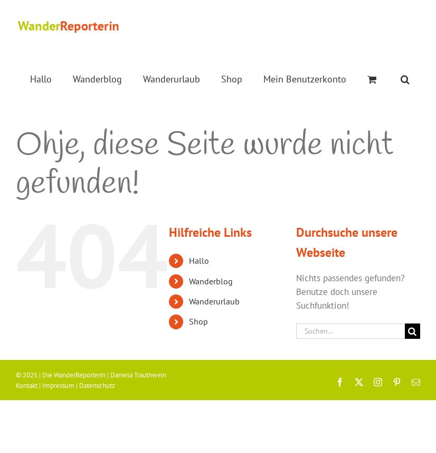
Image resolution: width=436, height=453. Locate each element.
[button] (405, 79)
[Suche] (412, 331)
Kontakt (26, 385)
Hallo (199, 260)
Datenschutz (97, 385)
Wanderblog (211, 281)
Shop (198, 321)
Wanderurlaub (214, 301)
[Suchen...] (350, 331)
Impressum (58, 385)
